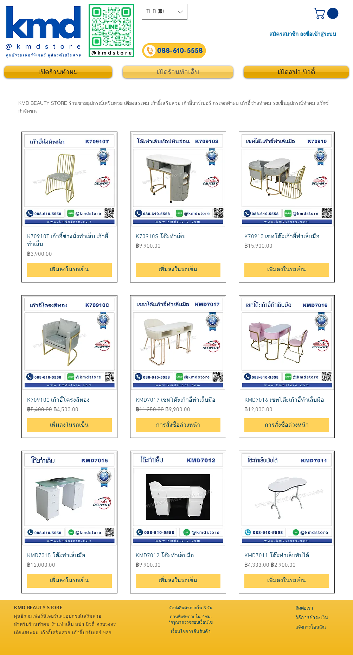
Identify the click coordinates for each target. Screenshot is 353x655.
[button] (164, 12)
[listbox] (164, 12)
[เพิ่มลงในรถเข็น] (69, 270)
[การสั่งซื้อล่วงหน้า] (178, 425)
